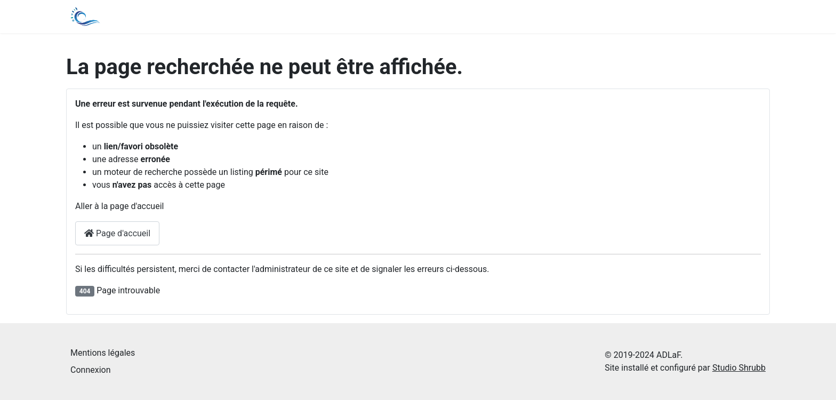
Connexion (90, 370)
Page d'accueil (117, 233)
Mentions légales (102, 353)
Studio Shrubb (739, 368)
